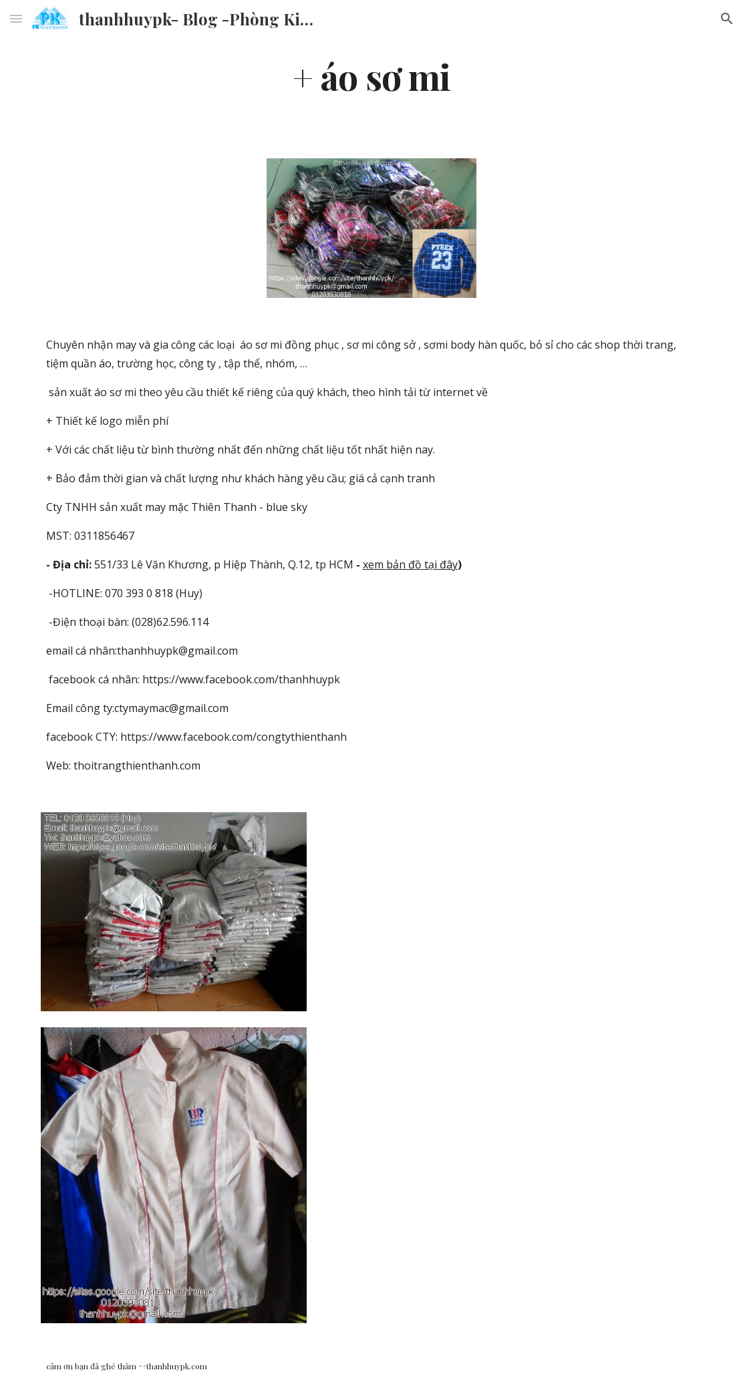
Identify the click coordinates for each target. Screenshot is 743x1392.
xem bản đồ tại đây (410, 564)
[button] (16, 18)
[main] (372, 76)
